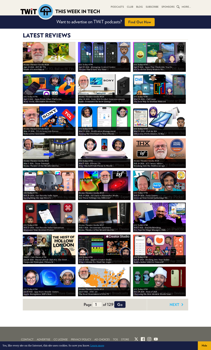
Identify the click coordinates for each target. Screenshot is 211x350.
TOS (115, 339)
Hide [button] (204, 345)
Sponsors (168, 6)
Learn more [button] (97, 345)
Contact (27, 339)
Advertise (43, 339)
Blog (139, 6)
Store (125, 339)
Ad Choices (102, 339)
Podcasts (117, 6)
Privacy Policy (81, 339)
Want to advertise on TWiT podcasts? (105, 22)
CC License (61, 339)
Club (130, 6)
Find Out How (139, 22)
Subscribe (152, 6)
